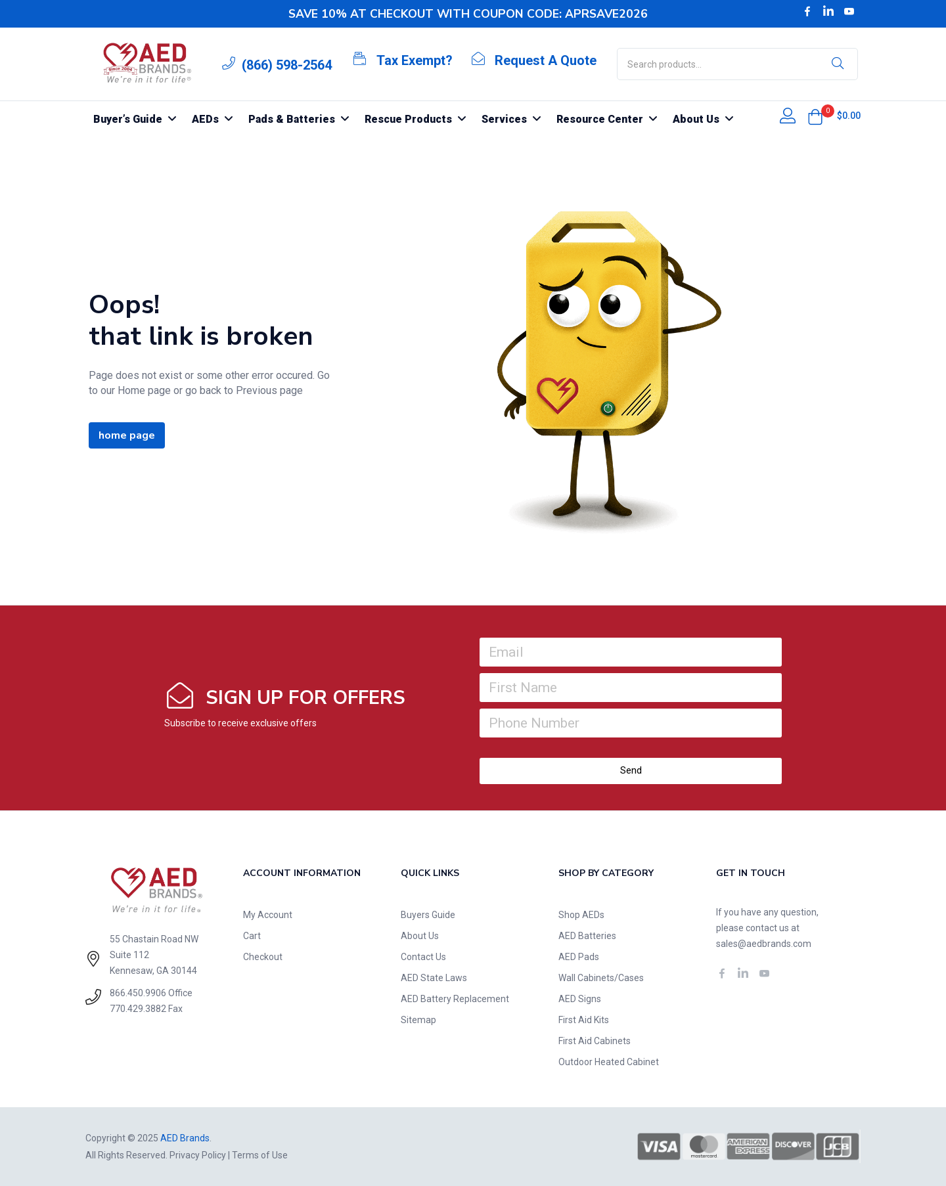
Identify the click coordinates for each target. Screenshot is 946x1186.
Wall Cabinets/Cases (601, 978)
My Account (267, 915)
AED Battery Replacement (455, 999)
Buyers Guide (428, 915)
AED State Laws (434, 978)
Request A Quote (546, 60)
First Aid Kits (583, 1020)
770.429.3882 (138, 1008)
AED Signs (579, 999)
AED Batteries (587, 936)
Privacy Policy (197, 1155)
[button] (815, 116)
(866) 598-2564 (287, 65)
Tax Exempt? (414, 60)
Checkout (262, 957)
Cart (252, 936)
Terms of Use (260, 1155)
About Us (420, 936)
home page (127, 435)
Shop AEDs (581, 915)
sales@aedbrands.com (763, 943)
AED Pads (578, 957)
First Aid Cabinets (594, 1041)
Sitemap (418, 1020)
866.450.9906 (138, 993)
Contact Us (423, 957)
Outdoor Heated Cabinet (608, 1062)
